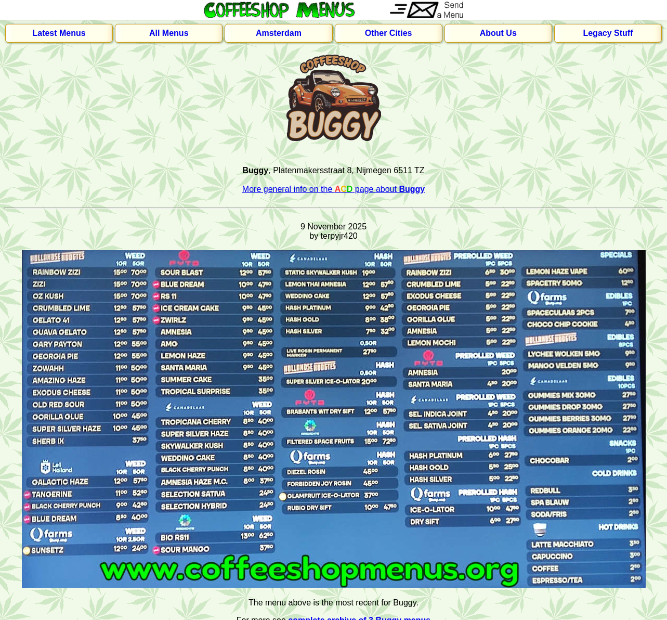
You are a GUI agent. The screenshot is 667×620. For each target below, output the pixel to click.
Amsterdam (279, 33)
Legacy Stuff (608, 33)
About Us (498, 33)
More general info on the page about (333, 189)
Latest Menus (58, 33)
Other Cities (388, 33)
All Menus (169, 33)
